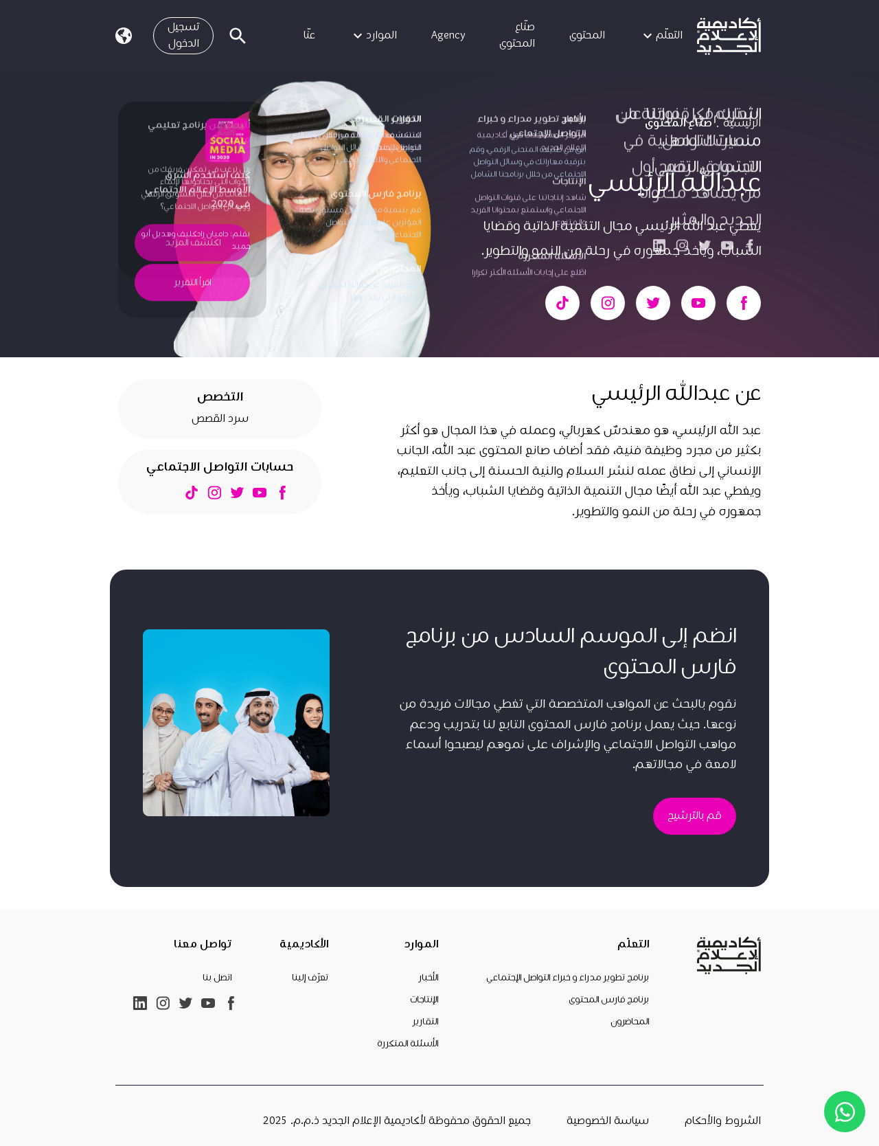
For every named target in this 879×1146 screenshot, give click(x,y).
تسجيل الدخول (183, 35)
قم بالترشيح (694, 816)
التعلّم (661, 35)
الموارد (373, 35)
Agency (448, 35)
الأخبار (428, 977)
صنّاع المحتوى (517, 35)
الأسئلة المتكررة (407, 1043)
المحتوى (587, 35)
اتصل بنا (217, 977)
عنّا (309, 35)
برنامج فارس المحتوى (609, 999)
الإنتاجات (424, 999)
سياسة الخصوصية (608, 1121)
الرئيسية (742, 123)
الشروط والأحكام (723, 1121)
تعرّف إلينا (310, 977)
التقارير (425, 1021)
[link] (729, 36)
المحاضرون (629, 1021)
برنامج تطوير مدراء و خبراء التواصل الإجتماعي (567, 977)
